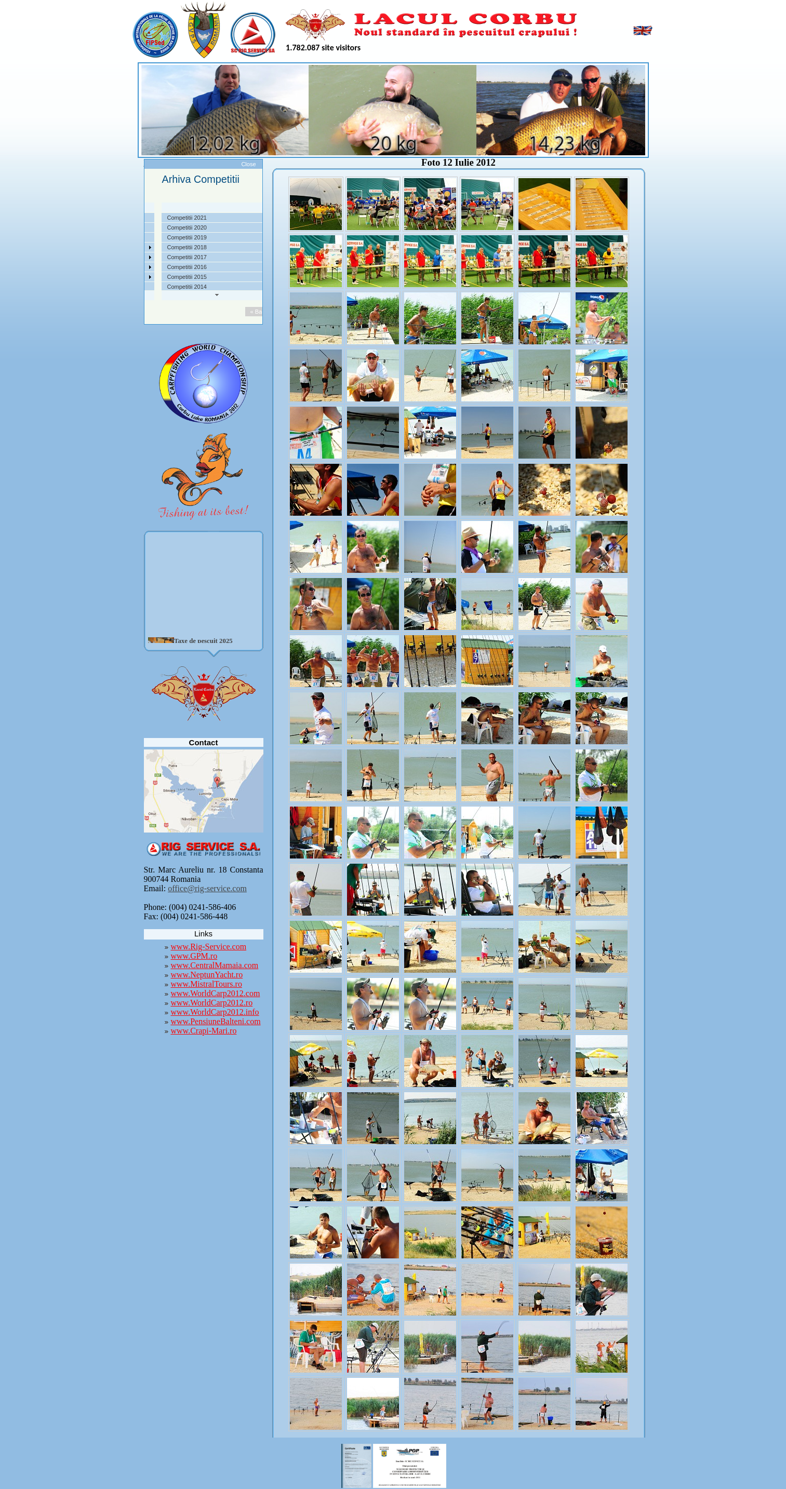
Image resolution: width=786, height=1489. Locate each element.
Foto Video (134, 277)
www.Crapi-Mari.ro (204, 1030)
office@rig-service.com (207, 888)
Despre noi (134, 217)
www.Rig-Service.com (209, 946)
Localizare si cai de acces (153, 227)
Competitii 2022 (140, 247)
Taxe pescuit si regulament (154, 237)
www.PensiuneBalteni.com (216, 1021)
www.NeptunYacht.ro (207, 974)
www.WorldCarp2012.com (215, 993)
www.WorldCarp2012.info (215, 1012)
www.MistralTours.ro (206, 984)
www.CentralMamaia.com (215, 965)
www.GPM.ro (194, 955)
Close (248, 164)
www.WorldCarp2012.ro (212, 1002)
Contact (130, 287)
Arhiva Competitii (142, 257)
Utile (126, 267)
